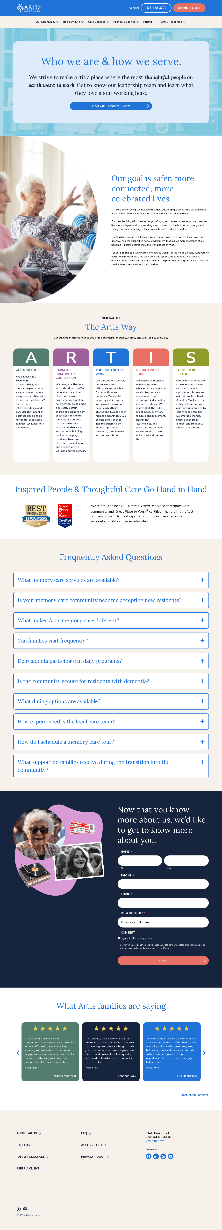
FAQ (84, 1133)
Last (169, 868)
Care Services (96, 22)
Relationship (133, 913)
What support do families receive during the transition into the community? (94, 766)
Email (126, 893)
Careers (134, 8)
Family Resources (171, 22)
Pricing (147, 22)
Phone (127, 875)
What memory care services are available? (68, 580)
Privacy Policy (162, 948)
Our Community (45, 22)
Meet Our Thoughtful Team (111, 106)
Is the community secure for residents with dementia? (83, 681)
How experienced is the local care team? (66, 721)
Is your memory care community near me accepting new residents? (99, 600)
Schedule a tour (189, 8)
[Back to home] (29, 8)
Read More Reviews (195, 1095)
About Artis (27, 1133)
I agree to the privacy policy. (136, 938)
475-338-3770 (156, 8)
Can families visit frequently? (53, 640)
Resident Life (71, 22)
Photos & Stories (124, 22)
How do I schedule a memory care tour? (66, 741)
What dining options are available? (59, 701)
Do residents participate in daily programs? (70, 661)
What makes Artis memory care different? (68, 620)
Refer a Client (28, 1168)
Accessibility (92, 1145)
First (123, 868)
